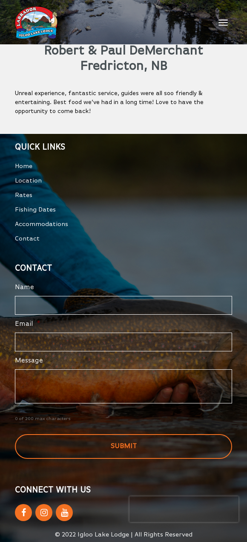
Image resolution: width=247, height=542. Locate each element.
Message (29, 360)
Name (24, 287)
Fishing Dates (35, 209)
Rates (23, 195)
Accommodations (41, 224)
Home (23, 166)
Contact (27, 238)
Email (27, 324)
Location (28, 180)
